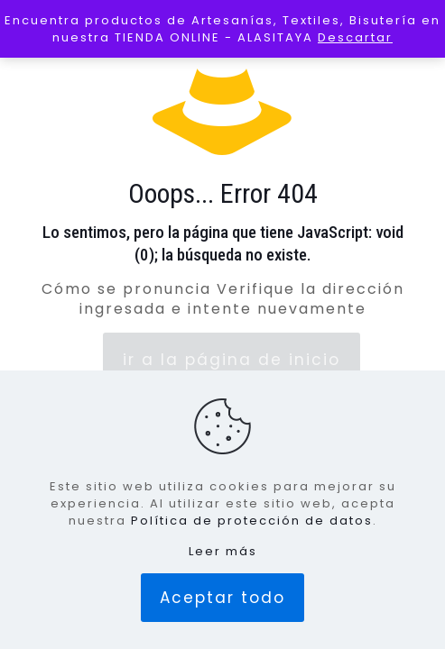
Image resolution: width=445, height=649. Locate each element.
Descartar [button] (355, 37)
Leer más (223, 551)
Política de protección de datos (252, 520)
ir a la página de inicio (231, 359)
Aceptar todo (222, 597)
